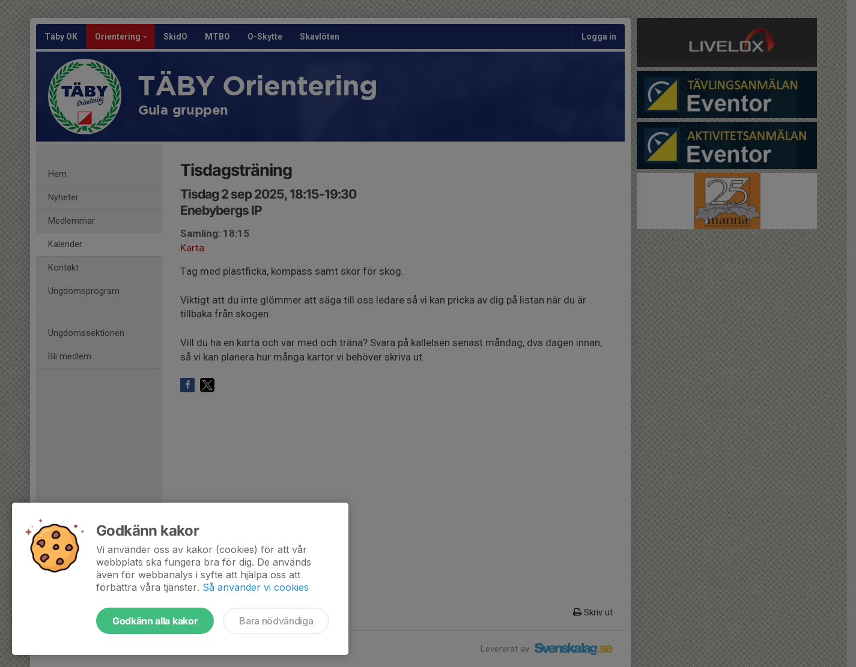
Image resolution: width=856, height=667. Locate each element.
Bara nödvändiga (276, 621)
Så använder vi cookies (255, 587)
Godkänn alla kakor (155, 621)
